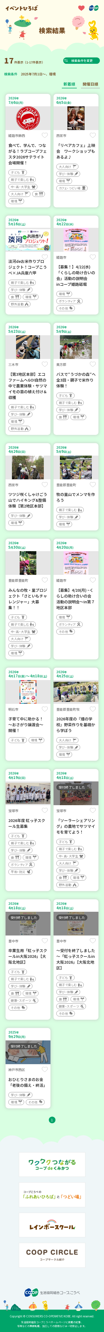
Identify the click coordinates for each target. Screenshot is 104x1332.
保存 (45, 135)
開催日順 (90, 84)
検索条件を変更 (83, 60)
